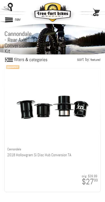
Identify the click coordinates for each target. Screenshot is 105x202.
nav (17, 19)
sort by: (88, 59)
